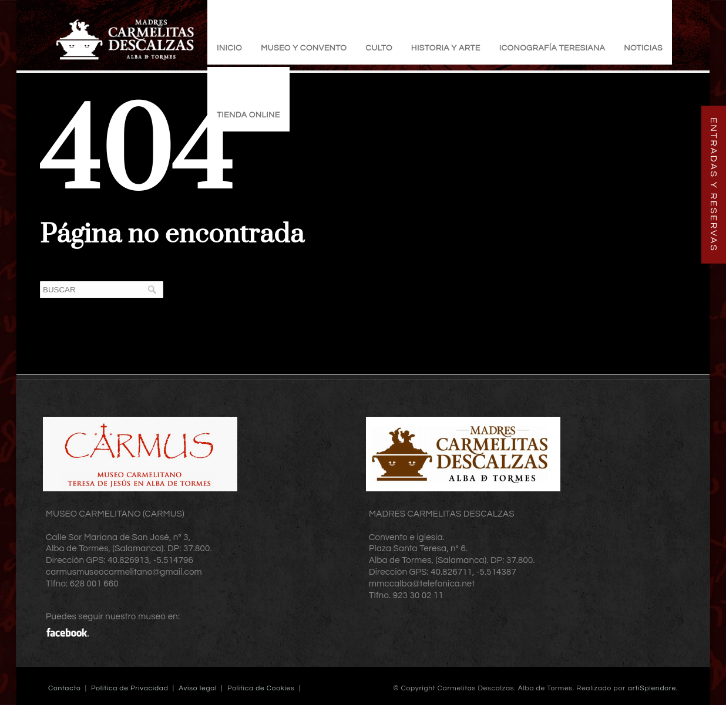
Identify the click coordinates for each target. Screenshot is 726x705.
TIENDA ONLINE (248, 115)
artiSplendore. (653, 688)
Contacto (64, 688)
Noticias (643, 48)
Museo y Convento (304, 48)
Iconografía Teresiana (552, 48)
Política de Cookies (261, 688)
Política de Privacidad (129, 688)
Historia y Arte (445, 48)
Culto (378, 48)
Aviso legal (198, 688)
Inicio (229, 48)
